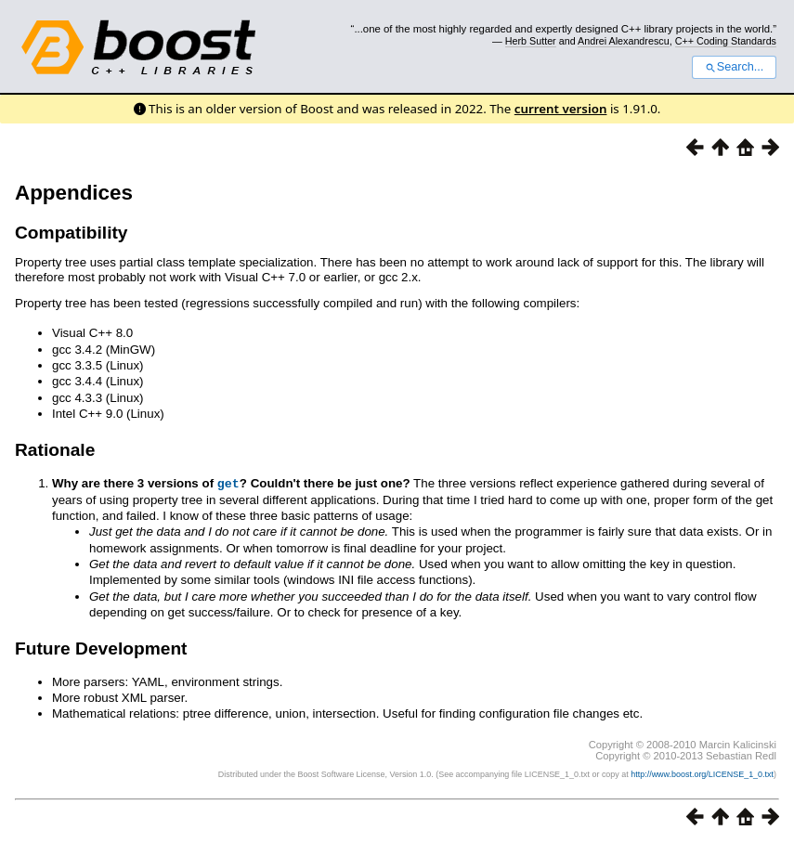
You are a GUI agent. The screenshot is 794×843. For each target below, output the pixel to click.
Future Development (101, 647)
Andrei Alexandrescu (624, 40)
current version (560, 108)
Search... (734, 66)
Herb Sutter (530, 40)
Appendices (74, 192)
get (228, 482)
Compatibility (71, 232)
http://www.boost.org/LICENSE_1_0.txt (702, 773)
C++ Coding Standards (725, 40)
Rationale (55, 450)
